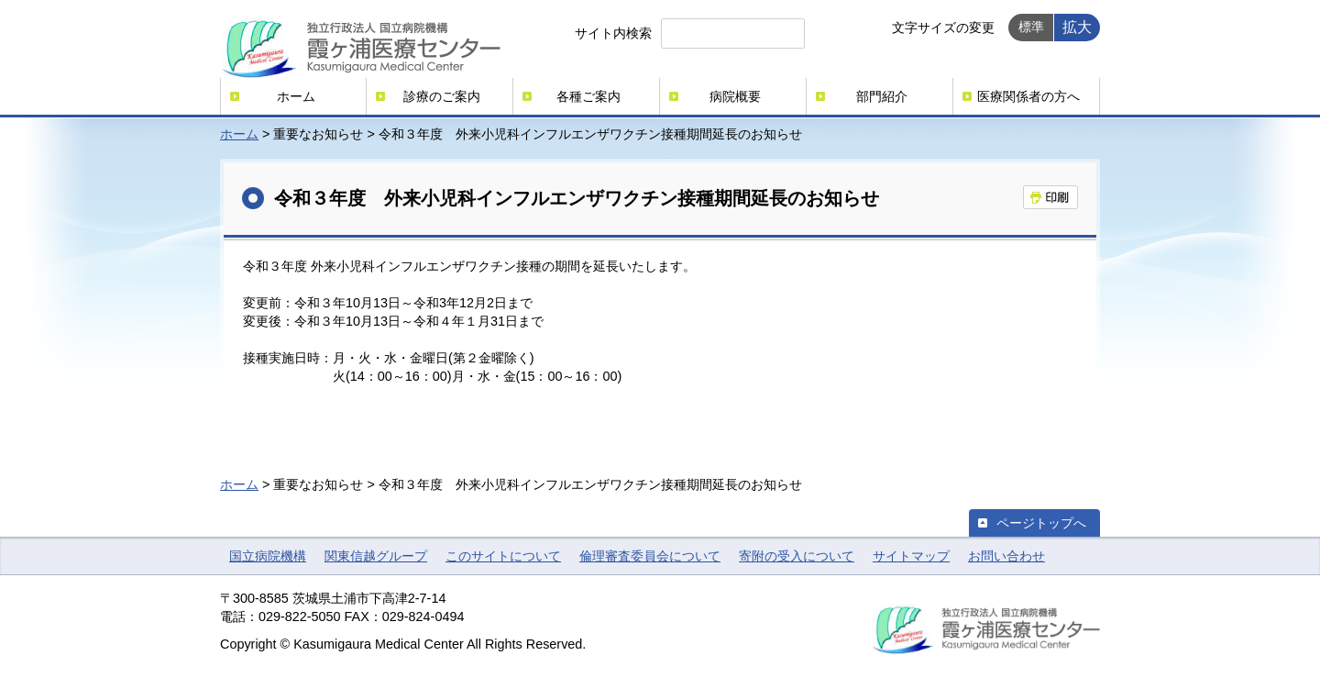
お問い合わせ (1006, 556)
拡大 (1077, 26)
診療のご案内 (441, 96)
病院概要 (735, 96)
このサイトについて (503, 556)
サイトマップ (911, 556)
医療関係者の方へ (1028, 96)
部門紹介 (882, 96)
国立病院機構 (267, 556)
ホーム (296, 96)
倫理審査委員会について (649, 556)
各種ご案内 (588, 96)
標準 (1031, 26)
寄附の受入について (796, 556)
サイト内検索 (613, 33)
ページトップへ (1041, 523)
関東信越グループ (375, 556)
